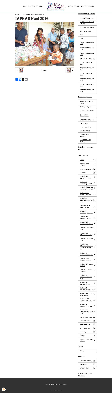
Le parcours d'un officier (86, 110)
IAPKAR (87, 160)
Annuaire (34, 6)
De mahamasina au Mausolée (85, 135)
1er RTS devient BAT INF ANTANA (87, 23)
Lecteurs (87, 335)
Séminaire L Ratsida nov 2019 (87, 239)
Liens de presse (87, 368)
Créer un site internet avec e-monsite (56, 384)
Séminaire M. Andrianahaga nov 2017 (87, 183)
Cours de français (87, 328)
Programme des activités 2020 (87, 63)
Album (70, 6)
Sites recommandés (87, 361)
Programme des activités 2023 (87, 79)
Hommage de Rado (85, 127)
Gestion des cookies (56, 391)
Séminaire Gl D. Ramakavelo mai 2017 (87, 177)
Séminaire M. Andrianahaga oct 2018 (87, 212)
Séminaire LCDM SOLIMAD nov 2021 (87, 259)
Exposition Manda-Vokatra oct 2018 (87, 206)
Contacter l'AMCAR (81, 6)
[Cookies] (4, 389)
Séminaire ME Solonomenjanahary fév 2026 (87, 311)
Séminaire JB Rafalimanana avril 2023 (87, 288)
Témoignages (84, 123)
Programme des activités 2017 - (87, 43)
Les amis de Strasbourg (86, 119)
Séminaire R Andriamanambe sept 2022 (87, 276)
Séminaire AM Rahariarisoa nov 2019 (87, 234)
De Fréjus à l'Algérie (85, 107)
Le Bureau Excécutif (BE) (87, 27)
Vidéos (41, 6)
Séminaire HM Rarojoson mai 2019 (87, 217)
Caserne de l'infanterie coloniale (87, 340)
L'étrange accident (85, 131)
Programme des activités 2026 (87, 90)
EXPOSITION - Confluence (87, 58)
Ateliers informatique (87, 321)
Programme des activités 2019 (87, 54)
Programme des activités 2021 (87, 68)
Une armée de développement (84, 115)
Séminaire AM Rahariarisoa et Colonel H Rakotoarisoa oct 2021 (87, 246)
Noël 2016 (29, 14)
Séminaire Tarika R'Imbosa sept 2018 (87, 194)
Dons (92, 6)
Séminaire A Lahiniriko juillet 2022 (87, 270)
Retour (45, 70)
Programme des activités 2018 (87, 48)
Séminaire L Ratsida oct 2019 (87, 228)
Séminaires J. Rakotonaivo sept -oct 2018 (87, 200)
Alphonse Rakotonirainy (87, 169)
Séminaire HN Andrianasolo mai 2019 (87, 223)
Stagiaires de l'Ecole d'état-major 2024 (87, 294)
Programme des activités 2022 (87, 74)
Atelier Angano (87, 332)
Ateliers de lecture (87, 324)
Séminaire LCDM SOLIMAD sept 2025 (87, 299)
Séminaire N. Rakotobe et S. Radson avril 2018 (87, 188)
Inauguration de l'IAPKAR (87, 164)
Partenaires (87, 364)
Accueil (26, 6)
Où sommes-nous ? (85, 31)
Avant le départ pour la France (86, 102)
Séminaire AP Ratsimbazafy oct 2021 (87, 254)
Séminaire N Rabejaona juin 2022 (87, 265)
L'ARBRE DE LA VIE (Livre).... (85, 140)
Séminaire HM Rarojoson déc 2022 (87, 283)
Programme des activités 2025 (87, 85)
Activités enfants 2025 (87, 317)
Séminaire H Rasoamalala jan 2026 (87, 305)
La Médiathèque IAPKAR (87, 18)
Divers (81, 38)
